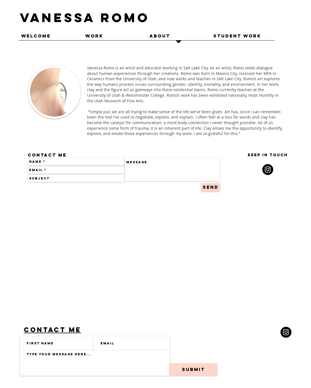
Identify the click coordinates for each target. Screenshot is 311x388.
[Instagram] (285, 332)
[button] (115, 38)
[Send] (210, 187)
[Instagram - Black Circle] (267, 169)
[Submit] (193, 369)
